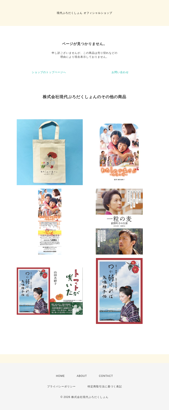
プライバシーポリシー (61, 386)
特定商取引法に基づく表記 (105, 386)
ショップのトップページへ (49, 72)
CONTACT (106, 375)
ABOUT (82, 375)
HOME (60, 375)
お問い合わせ (120, 72)
